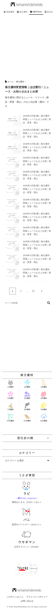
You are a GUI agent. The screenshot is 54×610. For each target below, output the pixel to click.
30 (33, 291)
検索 (48, 303)
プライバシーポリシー (37, 597)
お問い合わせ (27, 601)
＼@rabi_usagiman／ (27, 498)
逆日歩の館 (25, 438)
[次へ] (41, 291)
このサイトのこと (15, 597)
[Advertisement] (27, 47)
